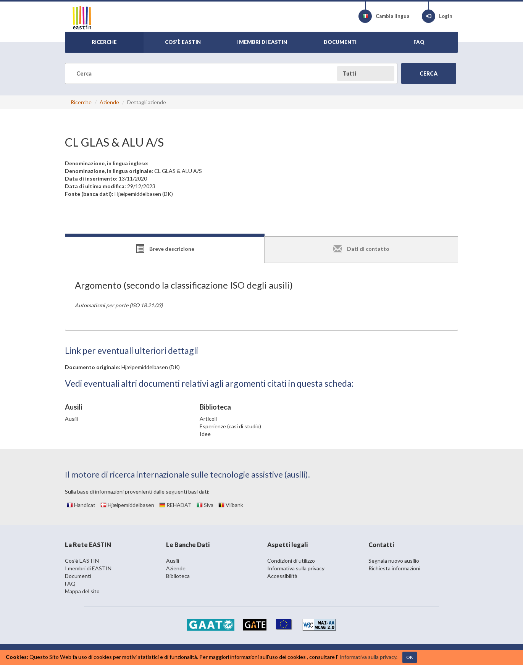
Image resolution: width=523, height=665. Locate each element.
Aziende (109, 102)
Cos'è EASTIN (82, 560)
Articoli (208, 418)
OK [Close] (409, 657)
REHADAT (175, 505)
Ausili (71, 418)
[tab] (165, 249)
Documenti (78, 576)
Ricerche (81, 102)
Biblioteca (178, 576)
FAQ (70, 583)
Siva (205, 505)
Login (437, 16)
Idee (205, 434)
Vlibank (230, 505)
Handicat (81, 505)
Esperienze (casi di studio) (230, 426)
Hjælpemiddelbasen (127, 505)
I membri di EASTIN (88, 568)
